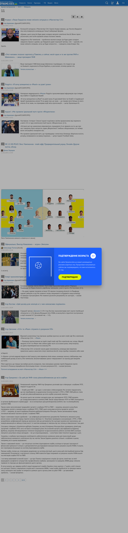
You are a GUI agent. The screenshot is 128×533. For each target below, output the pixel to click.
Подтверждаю (70, 277)
